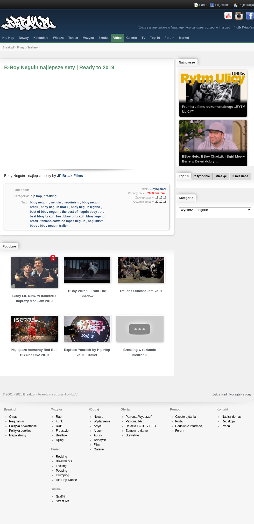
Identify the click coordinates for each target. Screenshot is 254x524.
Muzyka (88, 38)
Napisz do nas (232, 417)
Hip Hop (8, 38)
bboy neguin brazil (54, 207)
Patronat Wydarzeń (139, 417)
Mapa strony (17, 435)
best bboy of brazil (69, 216)
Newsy (24, 38)
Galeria (131, 38)
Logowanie (222, 5)
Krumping (62, 475)
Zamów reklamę (137, 431)
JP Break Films (70, 176)
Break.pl (8, 47)
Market (184, 38)
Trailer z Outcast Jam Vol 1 (140, 291)
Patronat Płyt (135, 421)
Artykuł (98, 426)
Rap (58, 417)
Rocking (61, 456)
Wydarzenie (102, 421)
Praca (226, 426)
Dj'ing (60, 440)
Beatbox (61, 435)
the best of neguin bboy (79, 212)
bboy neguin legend (85, 207)
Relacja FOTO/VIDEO (141, 426)
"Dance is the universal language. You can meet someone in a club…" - (196, 27)
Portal (179, 421)
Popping (61, 470)
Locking (61, 466)
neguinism (71, 202)
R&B (59, 426)
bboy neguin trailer (54, 226)
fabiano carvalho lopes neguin (62, 221)
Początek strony (240, 394)
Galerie (99, 449)
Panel (203, 5)
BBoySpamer (157, 188)
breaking (50, 196)
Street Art (62, 501)
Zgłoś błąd (219, 394)
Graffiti (60, 496)
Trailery (32, 47)
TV (143, 38)
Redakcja (228, 421)
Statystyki (132, 435)
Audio (98, 435)
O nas (13, 417)
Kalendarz (40, 38)
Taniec (73, 38)
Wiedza (58, 38)
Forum (179, 431)
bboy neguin (39, 202)
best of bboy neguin (44, 212)
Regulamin (16, 421)
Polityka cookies (20, 431)
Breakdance (64, 461)
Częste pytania (185, 417)
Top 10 (155, 38)
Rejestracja (246, 5)
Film (97, 445)
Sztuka (103, 38)
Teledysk (100, 440)
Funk (59, 421)
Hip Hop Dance (66, 480)
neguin (56, 202)
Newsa (98, 417)
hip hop (36, 196)
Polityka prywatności (23, 426)
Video (117, 38)
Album (98, 431)
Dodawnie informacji (189, 426)
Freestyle (62, 431)
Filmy (21, 47)
